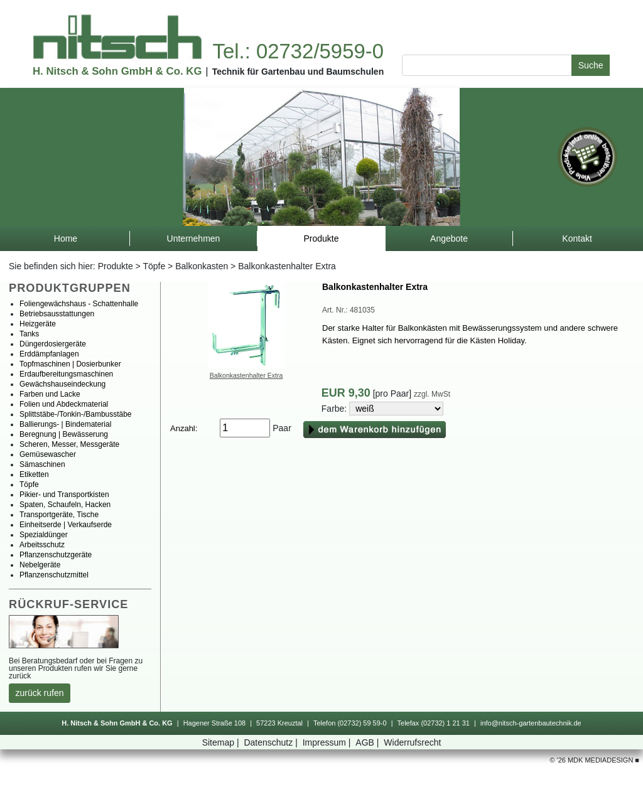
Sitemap (222, 742)
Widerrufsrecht (412, 742)
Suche (590, 65)
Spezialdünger (43, 534)
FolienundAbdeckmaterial (63, 404)
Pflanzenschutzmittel (54, 574)
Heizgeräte (37, 323)
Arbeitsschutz (42, 544)
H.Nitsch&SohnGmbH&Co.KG (117, 71)
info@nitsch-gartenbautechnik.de (530, 723)
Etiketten (34, 474)
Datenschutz (272, 742)
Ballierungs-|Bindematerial (65, 424)
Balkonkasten (201, 266)
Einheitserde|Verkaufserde (65, 524)
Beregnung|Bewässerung (63, 434)
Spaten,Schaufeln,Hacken (65, 504)
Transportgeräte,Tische (59, 514)
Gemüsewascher (47, 454)
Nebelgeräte (39, 564)
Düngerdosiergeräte (52, 344)
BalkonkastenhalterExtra (246, 375)
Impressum (328, 742)
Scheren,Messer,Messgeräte (69, 444)
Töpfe (154, 266)
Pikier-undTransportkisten (64, 494)
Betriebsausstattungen (56, 313)
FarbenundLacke (49, 394)
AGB (368, 742)
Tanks (29, 333)
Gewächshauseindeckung (62, 384)
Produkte (115, 266)
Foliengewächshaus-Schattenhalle (78, 303)
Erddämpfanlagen (49, 354)
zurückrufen (40, 693)
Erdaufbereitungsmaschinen (66, 374)
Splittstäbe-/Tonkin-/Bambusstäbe (75, 414)
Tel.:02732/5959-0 (297, 51)
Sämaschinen (42, 464)
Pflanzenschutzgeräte (55, 554)
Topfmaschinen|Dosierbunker (70, 364)
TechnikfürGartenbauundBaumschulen (298, 72)
